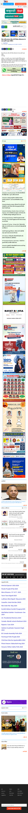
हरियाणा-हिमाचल (20, 793)
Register (25, 6)
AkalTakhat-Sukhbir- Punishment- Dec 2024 (13, 613)
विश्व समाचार (11, 793)
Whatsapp (9, 49)
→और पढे (24, 737)
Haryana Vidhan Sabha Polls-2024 (12, 647)
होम (2, 789)
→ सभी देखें (23, 251)
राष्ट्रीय (18, 789)
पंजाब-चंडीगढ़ (19, 791)
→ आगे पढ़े (24, 505)
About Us (3, 791)
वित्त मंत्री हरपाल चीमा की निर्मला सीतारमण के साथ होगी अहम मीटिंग (13, 40)
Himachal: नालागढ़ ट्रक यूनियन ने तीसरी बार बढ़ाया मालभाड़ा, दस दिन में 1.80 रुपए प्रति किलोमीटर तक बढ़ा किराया (12, 199)
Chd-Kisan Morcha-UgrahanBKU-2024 (13, 640)
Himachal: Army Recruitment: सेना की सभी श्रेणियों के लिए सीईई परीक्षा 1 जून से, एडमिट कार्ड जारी (13, 193)
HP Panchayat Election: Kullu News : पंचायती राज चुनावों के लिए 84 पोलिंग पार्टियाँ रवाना (13, 241)
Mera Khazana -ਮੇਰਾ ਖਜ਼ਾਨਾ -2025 (11, 592)
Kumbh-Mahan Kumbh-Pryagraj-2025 (13, 609)
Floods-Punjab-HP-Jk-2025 (9, 589)
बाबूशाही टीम (3, 795)
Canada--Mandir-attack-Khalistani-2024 (13, 621)
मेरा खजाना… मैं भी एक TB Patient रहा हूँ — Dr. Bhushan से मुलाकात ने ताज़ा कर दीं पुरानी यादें (12, 662)
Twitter (5, 49)
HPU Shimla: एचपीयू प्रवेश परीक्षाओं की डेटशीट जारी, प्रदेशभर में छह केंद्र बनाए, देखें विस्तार (12, 236)
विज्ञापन (10, 789)
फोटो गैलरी (11, 795)
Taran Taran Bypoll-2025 (9, 595)
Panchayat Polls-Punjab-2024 (10, 637)
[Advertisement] (14, 91)
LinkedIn (7, 49)
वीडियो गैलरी (19, 795)
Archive (2, 793)
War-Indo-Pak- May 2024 (9, 606)
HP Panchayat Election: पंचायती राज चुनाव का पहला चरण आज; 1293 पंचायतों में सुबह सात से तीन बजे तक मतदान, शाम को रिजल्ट (14, 219)
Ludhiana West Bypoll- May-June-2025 (13, 599)
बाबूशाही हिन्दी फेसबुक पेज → (13, 75)
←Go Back (24, 111)
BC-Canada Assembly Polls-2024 (11, 633)
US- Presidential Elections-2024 (11, 618)
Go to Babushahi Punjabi (21, 4)
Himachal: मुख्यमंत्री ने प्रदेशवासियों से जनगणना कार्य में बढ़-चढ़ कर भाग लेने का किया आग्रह (13, 246)
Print (13, 49)
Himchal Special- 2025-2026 (10, 585)
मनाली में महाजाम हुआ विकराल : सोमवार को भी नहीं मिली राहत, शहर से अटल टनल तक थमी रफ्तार (13, 232)
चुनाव (10, 791)
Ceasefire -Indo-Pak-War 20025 (11, 602)
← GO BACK (24, 49)
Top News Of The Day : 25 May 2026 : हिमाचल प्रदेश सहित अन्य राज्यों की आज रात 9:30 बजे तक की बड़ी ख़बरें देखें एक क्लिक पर (14, 226)
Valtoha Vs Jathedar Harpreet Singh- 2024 (12, 629)
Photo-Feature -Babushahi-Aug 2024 (13, 643)
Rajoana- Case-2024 (7, 624)
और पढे (14, 666)
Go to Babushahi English (8, 4)
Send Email (11, 49)
